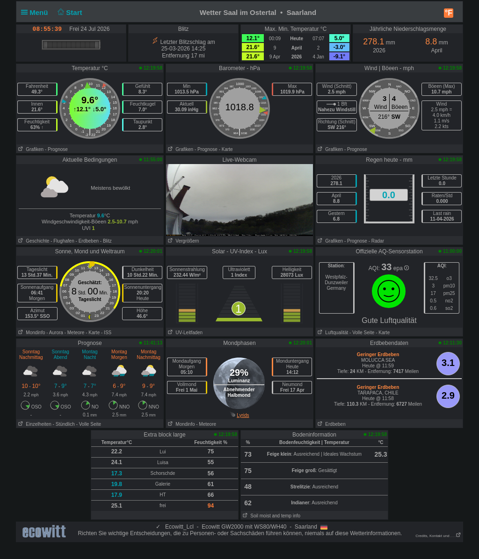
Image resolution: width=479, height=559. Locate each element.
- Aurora (54, 332)
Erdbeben (331, 424)
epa (401, 268)
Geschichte (32, 241)
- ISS (106, 332)
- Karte (226, 149)
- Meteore (75, 332)
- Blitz (106, 241)
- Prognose (56, 149)
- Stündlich (64, 424)
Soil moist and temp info (270, 515)
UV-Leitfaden (184, 332)
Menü (36, 12)
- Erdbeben (87, 241)
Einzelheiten (33, 424)
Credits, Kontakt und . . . (438, 536)
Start (69, 12)
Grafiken (30, 149)
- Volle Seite (361, 332)
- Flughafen (62, 241)
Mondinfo (30, 332)
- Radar (376, 241)
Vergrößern (182, 241)
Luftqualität (332, 332)
